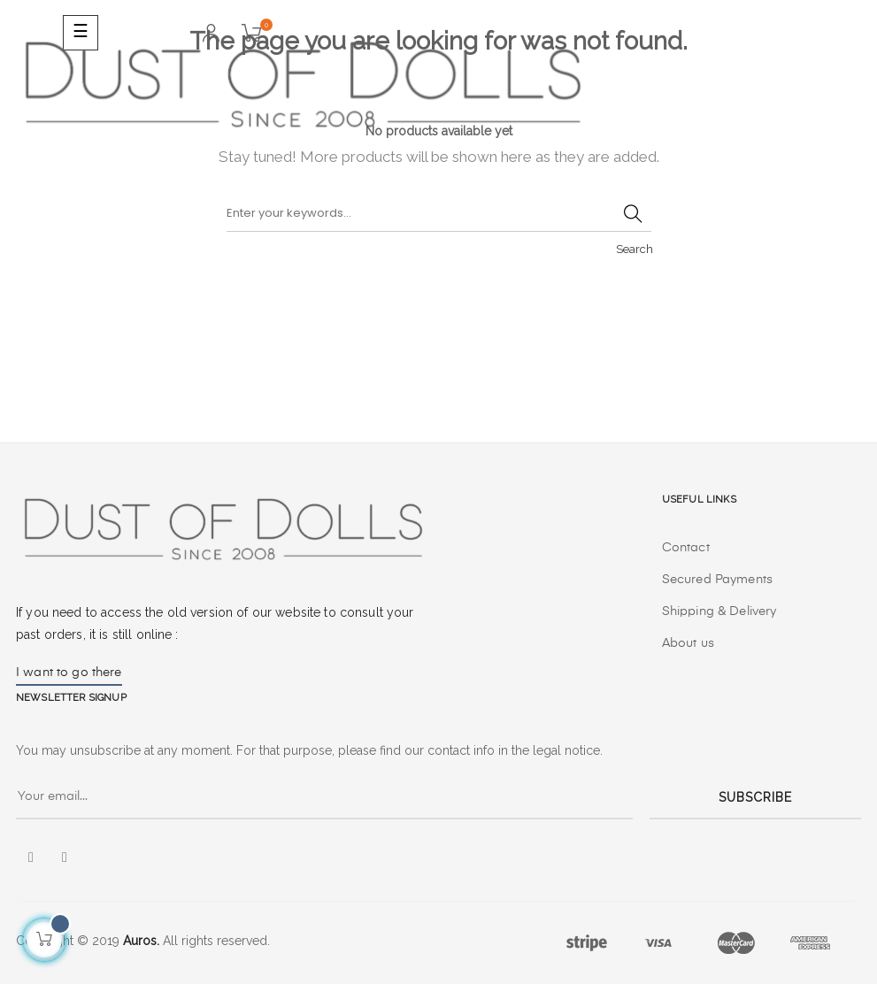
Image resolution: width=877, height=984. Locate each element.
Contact (686, 548)
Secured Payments (717, 579)
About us (688, 643)
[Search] (439, 214)
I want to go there (69, 672)
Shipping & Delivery (719, 611)
